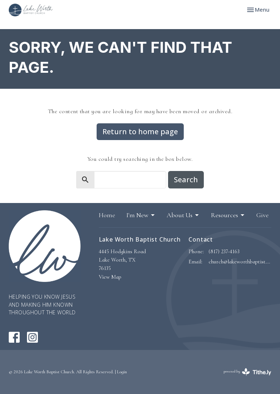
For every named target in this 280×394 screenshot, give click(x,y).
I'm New (141, 215)
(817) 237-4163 (224, 251)
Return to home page (140, 131)
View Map (110, 277)
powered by (247, 372)
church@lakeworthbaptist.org (240, 261)
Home (107, 215)
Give (262, 215)
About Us (183, 215)
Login (122, 372)
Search (186, 179)
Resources (228, 215)
